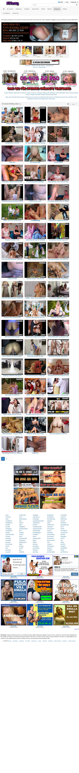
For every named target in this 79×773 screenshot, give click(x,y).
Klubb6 (43, 94)
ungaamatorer (23, 528)
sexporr (49, 530)
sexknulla (50, 532)
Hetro (61, 2)
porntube (35, 552)
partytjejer (9, 528)
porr (20, 530)
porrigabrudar (65, 524)
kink (48, 542)
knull (7, 515)
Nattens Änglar (57, 641)
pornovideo (50, 536)
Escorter (36, 97)
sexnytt (63, 521)
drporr (34, 540)
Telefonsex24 (45, 93)
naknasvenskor (37, 528)
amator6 (63, 517)
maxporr (63, 546)
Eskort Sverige (69, 93)
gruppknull (50, 515)
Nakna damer (37, 98)
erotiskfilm (64, 515)
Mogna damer (45, 98)
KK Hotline (27, 641)
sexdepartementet (38, 521)
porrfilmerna (64, 552)
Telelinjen (10, 93)
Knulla (75, 97)
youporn (8, 552)
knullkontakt (36, 530)
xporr (20, 536)
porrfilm (8, 524)
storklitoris (22, 540)
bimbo (7, 546)
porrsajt (35, 544)
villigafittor (22, 526)
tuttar (48, 523)
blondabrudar (51, 519)
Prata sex (33, 93)
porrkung (8, 538)
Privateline (64, 641)
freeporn (35, 550)
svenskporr (64, 530)
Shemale (73, 2)
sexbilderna (9, 523)
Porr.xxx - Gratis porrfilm (39, 67)
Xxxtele (39, 641)
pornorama (50, 538)
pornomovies (51, 540)
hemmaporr (50, 546)
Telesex (29, 93)
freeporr (49, 548)
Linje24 (6, 93)
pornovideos (51, 534)
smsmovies (50, 528)
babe (20, 544)
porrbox (35, 524)
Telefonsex (24, 93)
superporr (50, 526)
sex (62, 540)
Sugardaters (30, 98)
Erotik (47, 97)
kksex (34, 536)
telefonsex (64, 519)
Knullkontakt (42, 97)
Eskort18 (47, 94)
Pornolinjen (15, 641)
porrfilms (49, 550)
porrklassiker (51, 552)
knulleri (8, 532)
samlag (8, 536)
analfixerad (36, 523)
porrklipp (8, 540)
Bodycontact (53, 94)
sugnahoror (36, 517)
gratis (62, 542)
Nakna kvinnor (20, 97)
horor (20, 517)
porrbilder (36, 546)
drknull (21, 523)
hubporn (49, 544)
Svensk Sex (64, 97)
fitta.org (9, 641)
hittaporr (49, 521)
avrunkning (9, 544)
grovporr (8, 542)
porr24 (21, 548)
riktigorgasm (23, 542)
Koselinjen (39, 93)
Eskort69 (14, 97)
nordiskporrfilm (37, 526)
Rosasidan (38, 94)
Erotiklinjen (21, 641)
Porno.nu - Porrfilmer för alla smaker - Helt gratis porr (40, 65)
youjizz (21, 534)
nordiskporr (9, 530)
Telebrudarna (17, 93)
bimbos (21, 546)
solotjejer (35, 515)
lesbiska (21, 552)
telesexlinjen (23, 519)
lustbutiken (64, 548)
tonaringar (36, 519)
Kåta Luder (8, 97)
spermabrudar (10, 534)
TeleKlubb (50, 641)
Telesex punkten (72, 641)
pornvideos (36, 548)
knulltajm (35, 534)
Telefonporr (53, 93)
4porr (20, 524)
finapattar (63, 536)
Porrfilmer (70, 97)
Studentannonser (29, 97)
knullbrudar (22, 515)
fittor (20, 521)
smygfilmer (9, 521)
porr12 (62, 538)
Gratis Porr (52, 97)
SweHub (8, 517)
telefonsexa (50, 524)
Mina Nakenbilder (60, 93)
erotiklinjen (50, 517)
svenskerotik (23, 538)
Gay (67, 2)
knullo (62, 528)
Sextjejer (32, 94)
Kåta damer (52, 98)
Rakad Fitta (58, 97)
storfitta (21, 532)
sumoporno (64, 532)
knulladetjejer (37, 532)
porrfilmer (63, 523)
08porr (35, 542)
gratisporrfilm (37, 538)
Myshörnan (33, 641)
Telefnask (45, 641)
